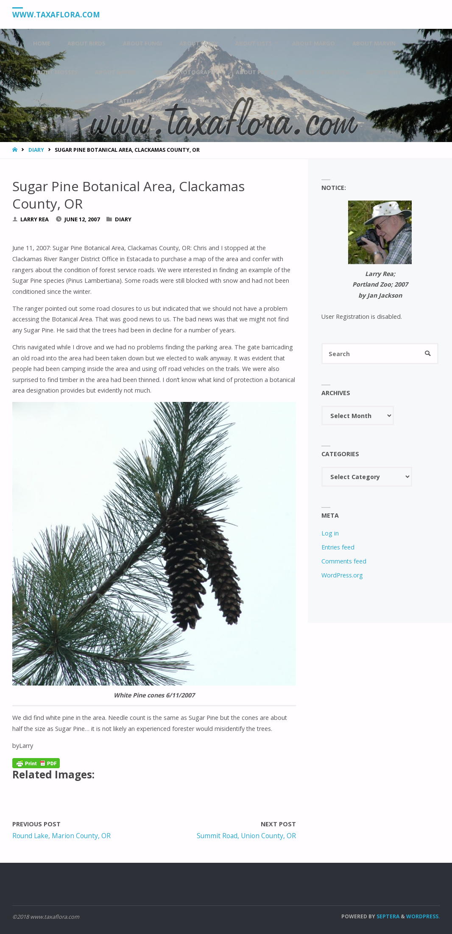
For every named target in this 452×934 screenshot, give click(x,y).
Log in (330, 533)
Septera (387, 916)
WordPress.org (342, 575)
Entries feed (337, 547)
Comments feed (343, 561)
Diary (36, 149)
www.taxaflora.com (56, 15)
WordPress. (423, 916)
